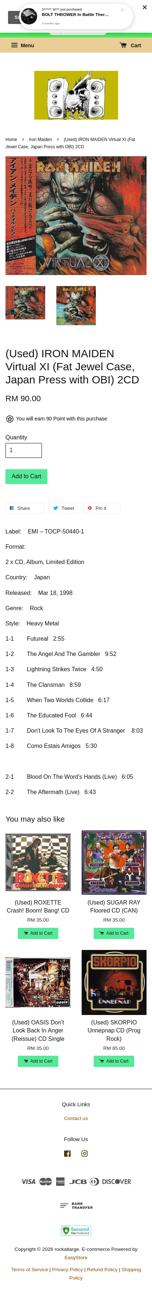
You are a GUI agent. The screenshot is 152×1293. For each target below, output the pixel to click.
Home (11, 139)
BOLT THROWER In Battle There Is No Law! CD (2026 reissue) (76, 12)
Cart (130, 45)
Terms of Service (29, 1269)
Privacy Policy (67, 1269)
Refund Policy (102, 1269)
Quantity (16, 437)
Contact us (76, 1118)
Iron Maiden (40, 139)
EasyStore (76, 1257)
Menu (22, 45)
